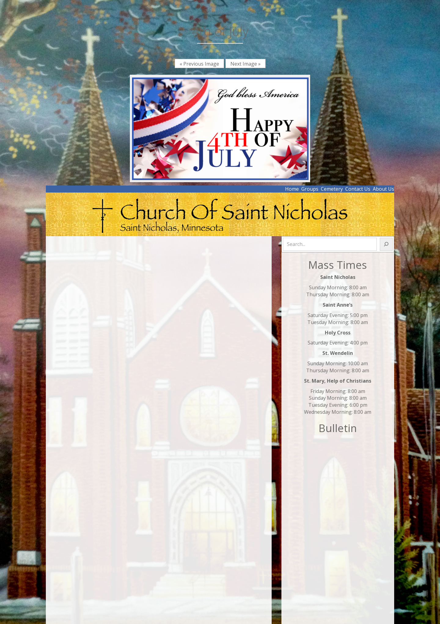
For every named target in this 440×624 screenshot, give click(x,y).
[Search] (386, 244)
